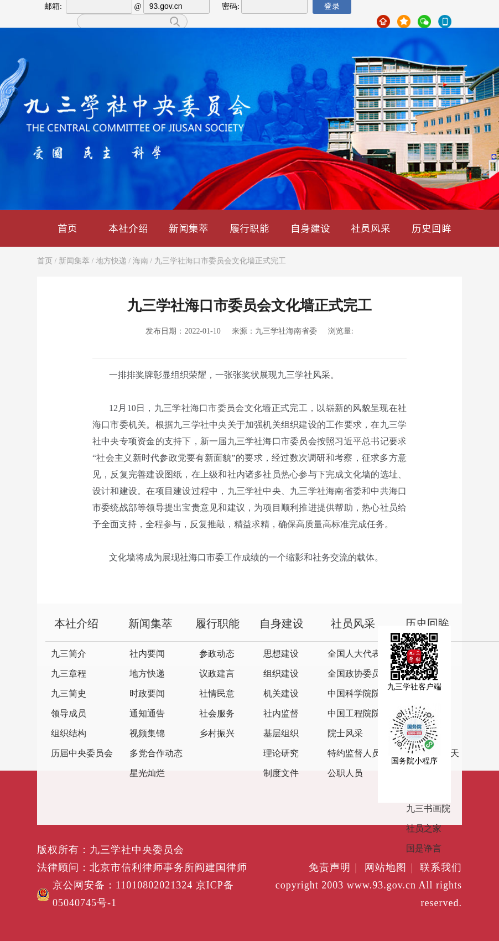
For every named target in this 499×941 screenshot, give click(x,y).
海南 (140, 261)
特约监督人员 (354, 753)
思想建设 (281, 654)
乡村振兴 (217, 734)
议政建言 (217, 674)
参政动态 (217, 654)
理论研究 (281, 753)
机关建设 (281, 694)
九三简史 (68, 694)
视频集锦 (147, 734)
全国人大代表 (354, 654)
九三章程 (68, 674)
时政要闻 (147, 694)
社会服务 (217, 714)
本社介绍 (128, 228)
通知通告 (147, 714)
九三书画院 (428, 809)
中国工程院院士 (358, 714)
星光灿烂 (147, 773)
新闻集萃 (189, 228)
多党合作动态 (156, 753)
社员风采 (371, 228)
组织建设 (281, 674)
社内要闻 (147, 654)
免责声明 (335, 868)
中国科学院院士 (358, 694)
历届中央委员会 (82, 753)
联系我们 (441, 868)
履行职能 (249, 228)
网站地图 (391, 868)
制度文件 (281, 773)
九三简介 (68, 654)
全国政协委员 (354, 674)
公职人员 (345, 773)
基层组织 (281, 734)
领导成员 (68, 714)
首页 (67, 228)
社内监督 (281, 714)
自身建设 (310, 228)
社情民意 (217, 694)
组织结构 (68, 734)
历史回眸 (431, 228)
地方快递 (111, 261)
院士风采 (345, 734)
